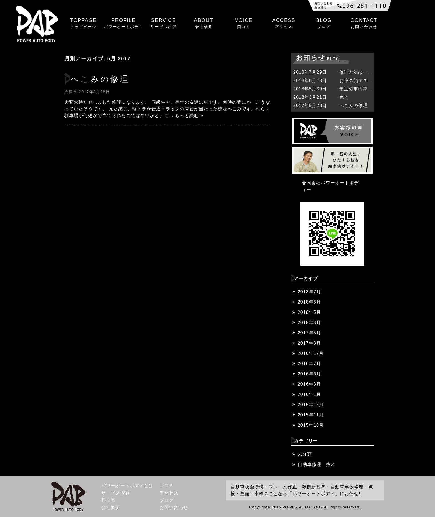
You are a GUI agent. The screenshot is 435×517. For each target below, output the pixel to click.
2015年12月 (311, 404)
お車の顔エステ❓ (358, 80)
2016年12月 (311, 353)
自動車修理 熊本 (317, 464)
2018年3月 (309, 322)
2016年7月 (309, 363)
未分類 (305, 454)
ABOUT (204, 23)
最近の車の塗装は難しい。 (367, 88)
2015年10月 (311, 425)
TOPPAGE (83, 23)
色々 (344, 97)
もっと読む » (189, 115)
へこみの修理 (100, 79)
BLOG (324, 23)
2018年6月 (309, 302)
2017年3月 (309, 343)
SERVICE (163, 23)
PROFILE (123, 23)
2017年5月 (309, 332)
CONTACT (364, 23)
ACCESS (284, 23)
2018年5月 (309, 312)
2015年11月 (311, 414)
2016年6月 (309, 373)
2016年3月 (309, 384)
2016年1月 (309, 394)
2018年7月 (309, 291)
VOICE (244, 23)
